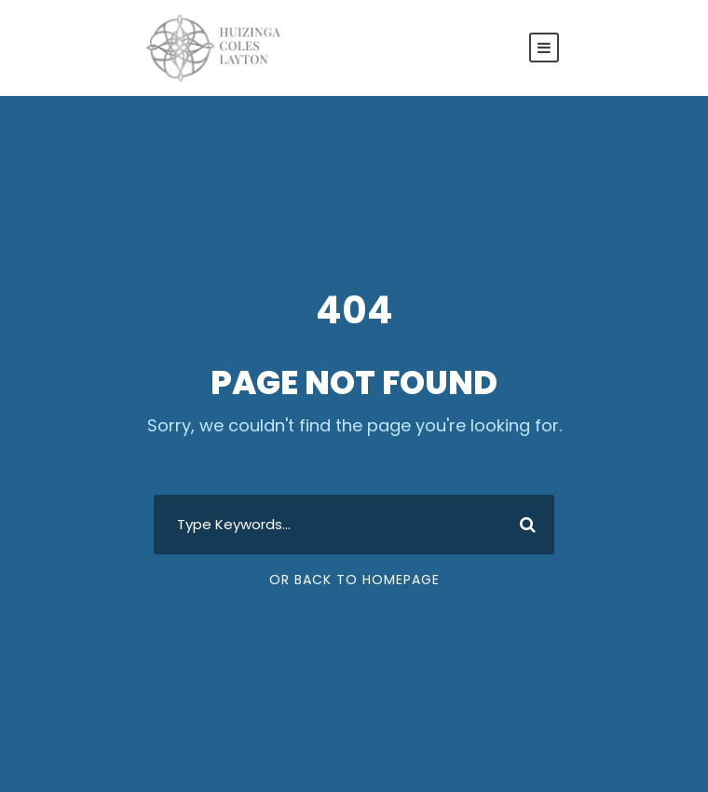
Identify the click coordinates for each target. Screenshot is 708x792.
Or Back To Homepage (354, 579)
